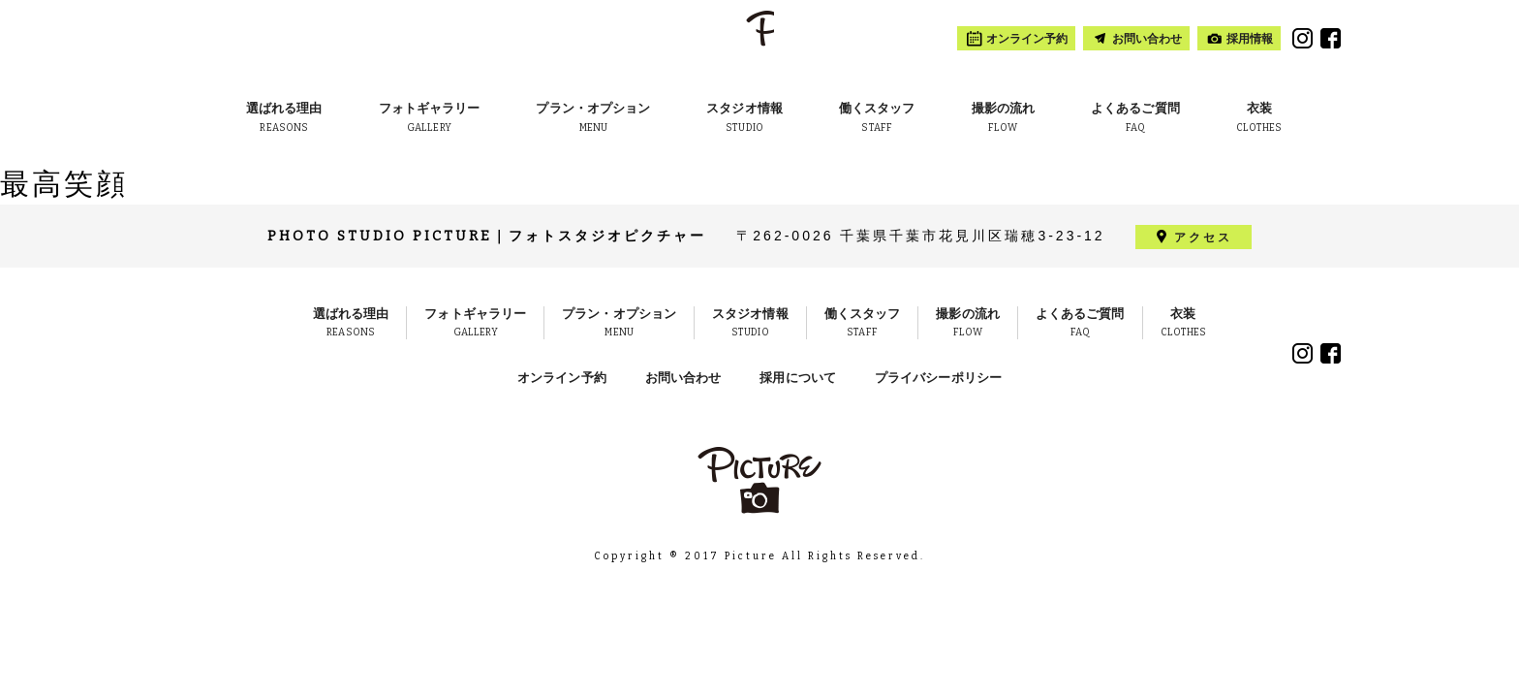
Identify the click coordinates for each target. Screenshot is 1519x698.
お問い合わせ (683, 377)
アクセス (1203, 236)
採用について (798, 377)
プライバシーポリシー (938, 377)
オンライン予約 (561, 377)
